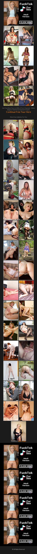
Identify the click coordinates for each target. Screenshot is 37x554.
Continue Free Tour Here (18, 112)
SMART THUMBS (22, 441)
